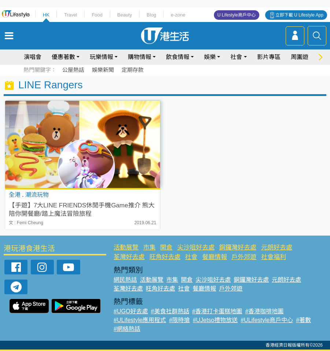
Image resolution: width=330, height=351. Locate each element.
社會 (236, 57)
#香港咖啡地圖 (264, 311)
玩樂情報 (101, 57)
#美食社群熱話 (170, 311)
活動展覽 (126, 247)
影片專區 (269, 57)
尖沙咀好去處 (196, 247)
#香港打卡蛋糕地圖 (217, 311)
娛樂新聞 (103, 70)
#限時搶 (179, 320)
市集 (149, 247)
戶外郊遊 (243, 257)
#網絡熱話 (127, 329)
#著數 (303, 320)
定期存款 (133, 70)
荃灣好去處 (129, 257)
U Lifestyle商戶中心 (237, 15)
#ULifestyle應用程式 (140, 320)
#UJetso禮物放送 (215, 320)
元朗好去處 (276, 247)
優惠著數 (63, 57)
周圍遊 (299, 57)
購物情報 (139, 57)
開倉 (166, 247)
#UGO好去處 (131, 311)
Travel (70, 15)
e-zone (178, 15)
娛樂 (210, 57)
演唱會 (32, 57)
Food (97, 15)
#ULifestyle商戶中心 (267, 320)
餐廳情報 (214, 257)
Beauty (124, 15)
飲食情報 (177, 57)
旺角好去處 (165, 257)
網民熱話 (125, 280)
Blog (151, 15)
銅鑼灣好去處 (237, 247)
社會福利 (273, 257)
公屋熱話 (73, 70)
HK (46, 15)
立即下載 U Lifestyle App (299, 15)
